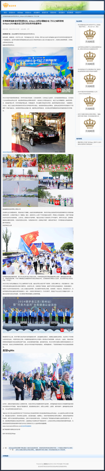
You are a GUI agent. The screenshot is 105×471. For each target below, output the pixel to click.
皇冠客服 (59, 466)
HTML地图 (65, 464)
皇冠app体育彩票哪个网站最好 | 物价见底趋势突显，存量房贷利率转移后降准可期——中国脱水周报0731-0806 (40, 448)
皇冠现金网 (54, 466)
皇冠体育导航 (42, 466)
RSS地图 (59, 464)
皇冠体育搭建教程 (26, 426)
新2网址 (64, 466)
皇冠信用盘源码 (7, 152)
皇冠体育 (48, 466)
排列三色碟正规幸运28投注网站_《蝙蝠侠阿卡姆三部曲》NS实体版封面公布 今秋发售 (40, 449)
